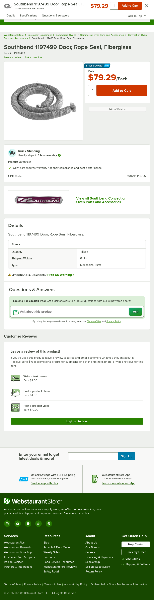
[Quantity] (92, 90)
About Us (91, 542)
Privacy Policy (113, 321)
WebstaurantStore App (18, 552)
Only (91, 71)
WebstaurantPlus (14, 542)
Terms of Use (94, 321)
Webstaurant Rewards (17, 547)
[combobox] (77, 18)
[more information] (59, 155)
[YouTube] (17, 523)
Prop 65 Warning (59, 275)
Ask (135, 311)
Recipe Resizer (13, 561)
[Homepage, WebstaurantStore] (77, 7)
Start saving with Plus (44, 483)
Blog (46, 542)
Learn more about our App (118, 483)
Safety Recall (51, 571)
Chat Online (131, 558)
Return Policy (93, 571)
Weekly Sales (52, 552)
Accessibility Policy (75, 584)
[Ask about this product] (77, 311)
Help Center (135, 544)
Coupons (49, 557)
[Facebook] (28, 523)
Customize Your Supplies (19, 557)
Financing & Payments (99, 557)
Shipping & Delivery (136, 564)
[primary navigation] (12, 7)
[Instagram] (7, 523)
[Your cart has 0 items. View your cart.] (144, 7)
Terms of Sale (12, 584)
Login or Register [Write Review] (77, 421)
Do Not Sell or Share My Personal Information (119, 584)
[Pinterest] (49, 523)
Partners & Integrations (18, 566)
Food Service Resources (59, 561)
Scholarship (92, 561)
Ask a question (33, 57)
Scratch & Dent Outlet (57, 547)
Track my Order (136, 552)
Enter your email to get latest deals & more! (39, 456)
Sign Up (126, 456)
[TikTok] (38, 523)
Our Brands (92, 547)
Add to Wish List (117, 109)
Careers (90, 552)
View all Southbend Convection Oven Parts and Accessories (101, 200)
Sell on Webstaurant (97, 566)
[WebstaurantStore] (54, 501)
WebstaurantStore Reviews (60, 566)
